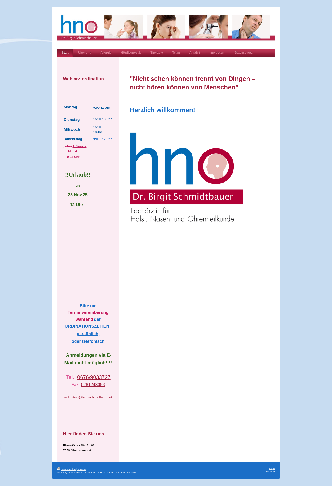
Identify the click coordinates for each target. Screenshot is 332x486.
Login (272, 468)
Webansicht (269, 471)
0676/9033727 (94, 377)
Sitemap (81, 469)
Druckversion (66, 469)
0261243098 (93, 384)
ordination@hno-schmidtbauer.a (87, 397)
